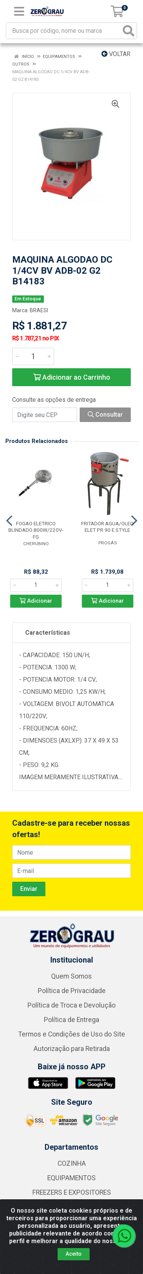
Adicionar (35, 601)
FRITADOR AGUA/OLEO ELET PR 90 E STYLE (107, 526)
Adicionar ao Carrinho (71, 377)
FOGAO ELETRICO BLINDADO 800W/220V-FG (36, 529)
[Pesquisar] (129, 31)
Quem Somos (71, 976)
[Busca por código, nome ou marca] (63, 31)
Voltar (115, 54)
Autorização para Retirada (72, 1049)
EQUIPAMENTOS (71, 1178)
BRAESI (39, 310)
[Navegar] (9, 520)
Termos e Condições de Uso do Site (71, 1034)
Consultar (105, 414)
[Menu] (19, 11)
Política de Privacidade (72, 991)
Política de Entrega (71, 1020)
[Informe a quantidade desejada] (33, 356)
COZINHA (72, 1163)
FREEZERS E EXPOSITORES (71, 1192)
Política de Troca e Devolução (71, 1005)
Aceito (74, 1254)
